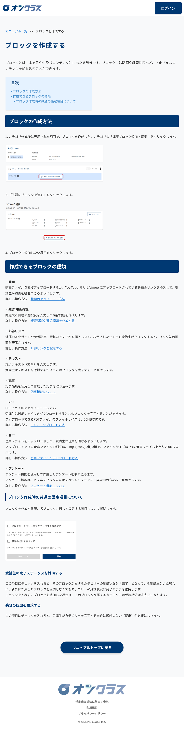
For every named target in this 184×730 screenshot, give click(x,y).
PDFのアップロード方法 (48, 424)
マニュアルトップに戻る (92, 647)
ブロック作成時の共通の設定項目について (46, 101)
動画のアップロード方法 (48, 298)
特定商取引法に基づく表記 (92, 702)
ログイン (168, 8)
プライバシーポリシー (92, 713)
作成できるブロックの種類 (32, 96)
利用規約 (92, 707)
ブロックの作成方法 (27, 91)
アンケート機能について (48, 485)
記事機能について (43, 391)
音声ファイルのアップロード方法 (54, 458)
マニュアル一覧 (16, 31)
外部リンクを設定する (46, 348)
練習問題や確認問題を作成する (53, 320)
